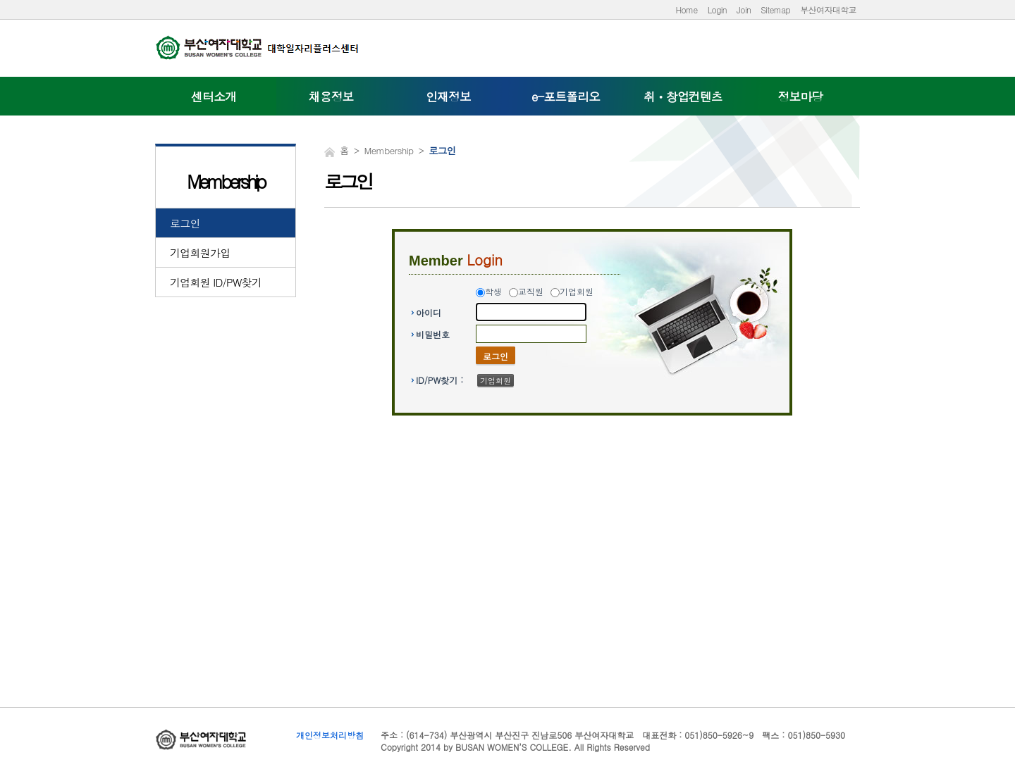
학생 (493, 291)
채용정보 (331, 96)
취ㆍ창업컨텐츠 (683, 96)
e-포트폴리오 (565, 96)
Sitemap (775, 9)
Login (717, 9)
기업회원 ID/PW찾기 (216, 282)
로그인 (185, 223)
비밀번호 (433, 334)
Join (744, 9)
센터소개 (213, 96)
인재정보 (448, 96)
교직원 (530, 291)
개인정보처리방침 (330, 735)
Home (686, 9)
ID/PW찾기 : (439, 380)
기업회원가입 (200, 252)
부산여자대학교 (828, 9)
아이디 (428, 312)
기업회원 (576, 291)
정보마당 (800, 96)
